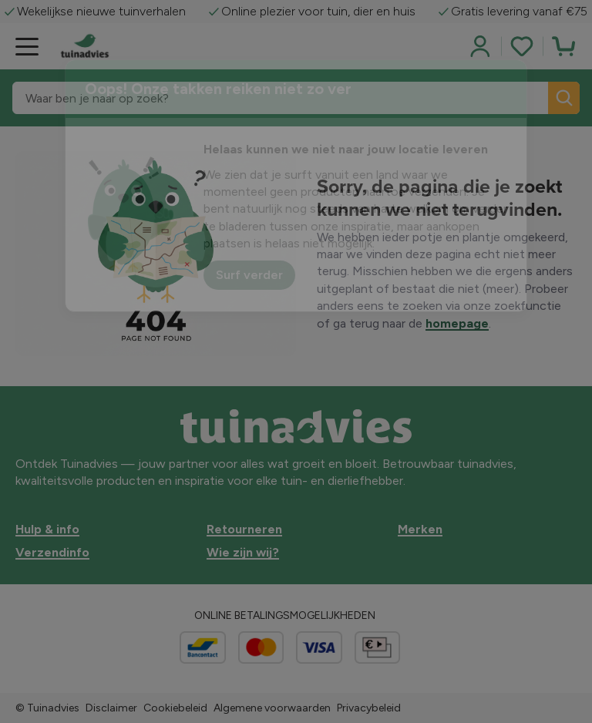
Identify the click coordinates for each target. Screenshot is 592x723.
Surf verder (249, 274)
